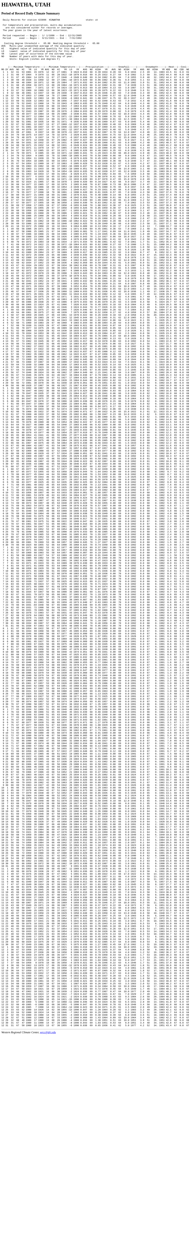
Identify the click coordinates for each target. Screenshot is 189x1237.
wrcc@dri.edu (48, 1233)
